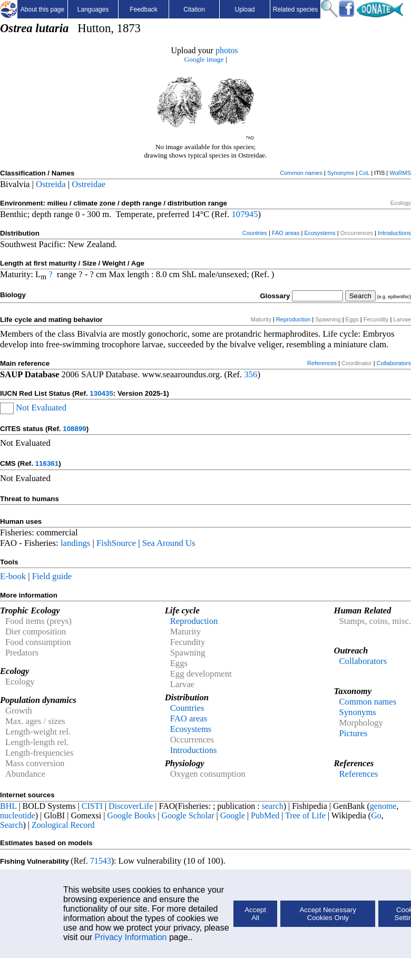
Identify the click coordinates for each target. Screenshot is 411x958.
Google (232, 815)
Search (11, 824)
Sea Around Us (168, 543)
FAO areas (286, 233)
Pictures (353, 733)
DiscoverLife (131, 805)
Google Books (131, 815)
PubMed (265, 815)
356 (250, 374)
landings (75, 543)
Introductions (394, 233)
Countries (254, 233)
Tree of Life (305, 815)
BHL (8, 805)
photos (227, 50)
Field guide (52, 576)
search (272, 805)
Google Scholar (188, 815)
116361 (46, 463)
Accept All (255, 914)
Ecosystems (319, 233)
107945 (245, 214)
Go (376, 815)
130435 (101, 393)
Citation (194, 9)
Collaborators (394, 363)
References (322, 363)
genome (383, 805)
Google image (203, 59)
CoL (364, 173)
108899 (74, 429)
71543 (100, 860)
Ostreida (50, 184)
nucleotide (17, 815)
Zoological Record (63, 824)
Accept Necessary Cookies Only (327, 914)
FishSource (116, 543)
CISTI (92, 805)
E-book (13, 576)
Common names (301, 173)
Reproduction (293, 319)
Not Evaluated (41, 408)
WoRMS (400, 173)
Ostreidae (88, 184)
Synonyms (340, 173)
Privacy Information (131, 937)
